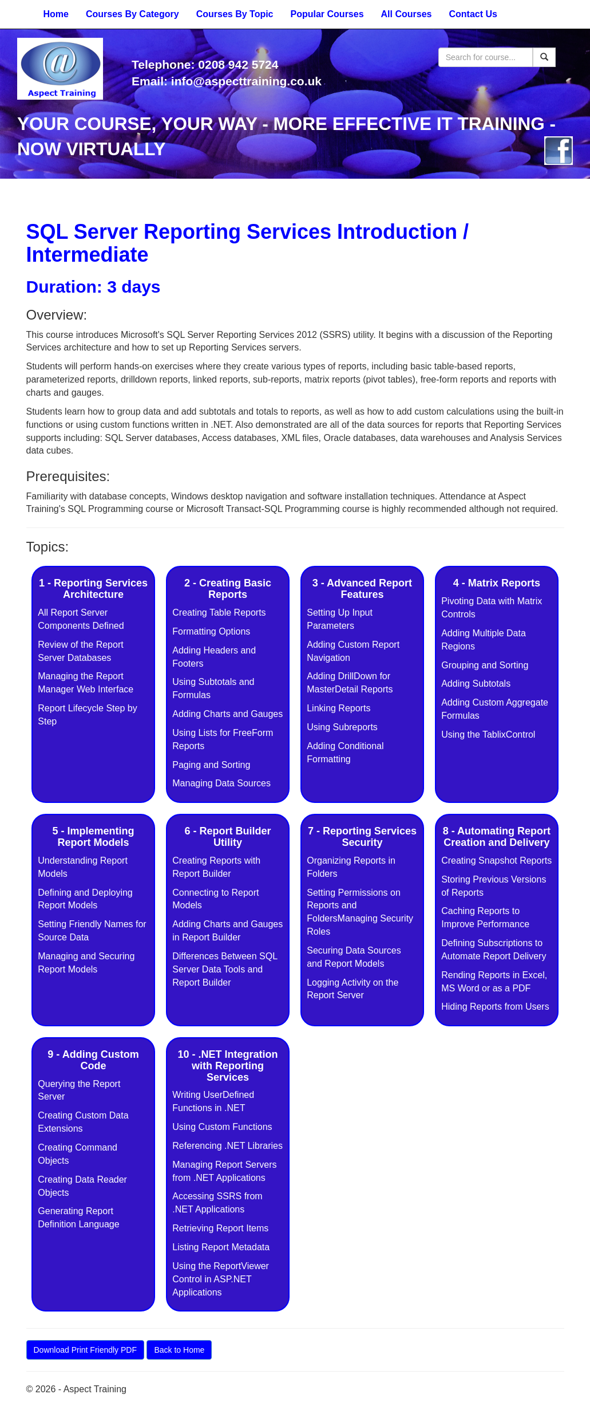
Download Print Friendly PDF (85, 1349)
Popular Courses (327, 14)
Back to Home (179, 1349)
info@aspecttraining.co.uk (246, 81)
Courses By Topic (235, 14)
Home (56, 14)
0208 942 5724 (238, 64)
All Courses (406, 14)
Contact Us (473, 14)
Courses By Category (132, 14)
